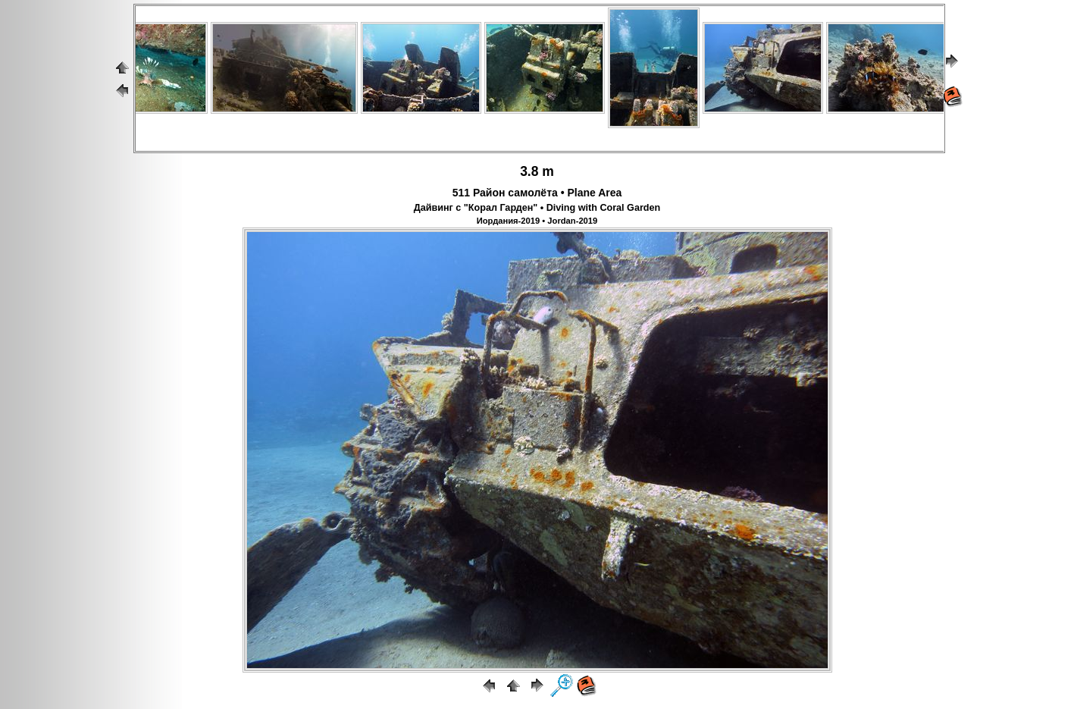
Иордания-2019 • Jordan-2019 (537, 220)
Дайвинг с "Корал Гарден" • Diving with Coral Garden (537, 207)
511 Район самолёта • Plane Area (537, 193)
